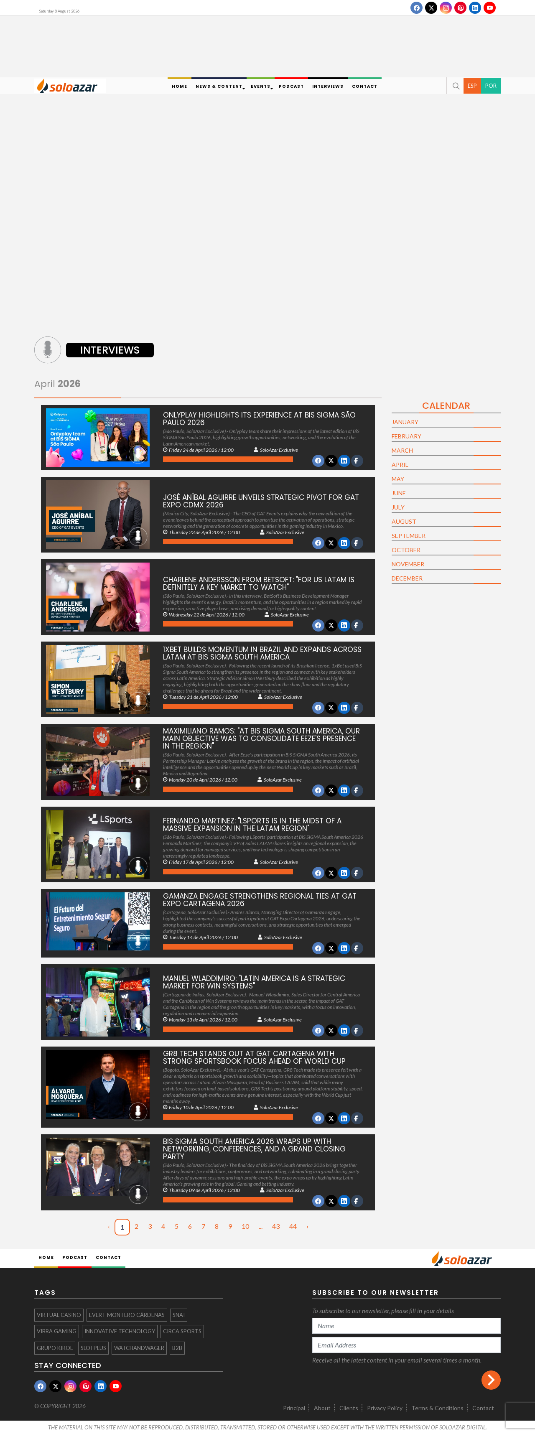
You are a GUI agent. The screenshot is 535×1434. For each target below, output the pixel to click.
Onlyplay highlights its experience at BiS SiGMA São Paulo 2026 (259, 419)
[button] (455, 86)
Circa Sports (182, 1331)
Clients (348, 1407)
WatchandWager (139, 1348)
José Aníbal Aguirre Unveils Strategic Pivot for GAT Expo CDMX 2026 (261, 501)
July (398, 507)
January (405, 421)
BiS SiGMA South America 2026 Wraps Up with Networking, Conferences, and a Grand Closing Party (254, 1148)
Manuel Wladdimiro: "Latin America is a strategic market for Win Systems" (254, 982)
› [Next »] (307, 1226)
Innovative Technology (119, 1331)
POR (491, 85)
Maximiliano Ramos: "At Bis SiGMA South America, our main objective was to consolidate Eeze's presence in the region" (261, 738)
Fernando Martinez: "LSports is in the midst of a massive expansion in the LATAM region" (252, 824)
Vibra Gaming (56, 1331)
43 (276, 1226)
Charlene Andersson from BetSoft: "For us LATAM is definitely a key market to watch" (258, 583)
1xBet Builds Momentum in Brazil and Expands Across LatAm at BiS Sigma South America (262, 653)
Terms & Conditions (437, 1407)
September (408, 535)
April (57, 383)
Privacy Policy (385, 1407)
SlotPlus (93, 1348)
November (408, 564)
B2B (177, 1348)
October (406, 549)
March (402, 450)
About (322, 1407)
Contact (483, 1407)
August (404, 521)
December (407, 578)
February (406, 436)
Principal (294, 1407)
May (398, 478)
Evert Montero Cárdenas (127, 1315)
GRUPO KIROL (55, 1348)
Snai (179, 1315)
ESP (472, 85)
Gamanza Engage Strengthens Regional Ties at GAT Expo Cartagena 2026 (260, 900)
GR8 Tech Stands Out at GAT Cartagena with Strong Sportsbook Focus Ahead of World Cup (254, 1057)
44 (293, 1226)
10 (245, 1226)
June (399, 493)
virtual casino (59, 1315)
